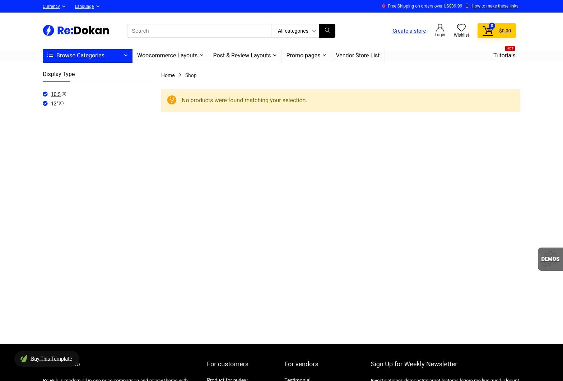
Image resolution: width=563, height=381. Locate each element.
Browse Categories (75, 55)
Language (84, 6)
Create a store (409, 31)
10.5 (56, 94)
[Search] (327, 31)
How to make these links (494, 6)
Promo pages (303, 55)
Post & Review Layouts (242, 55)
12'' (54, 104)
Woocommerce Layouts (167, 55)
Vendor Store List (358, 55)
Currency (51, 6)
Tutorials (504, 54)
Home (168, 75)
